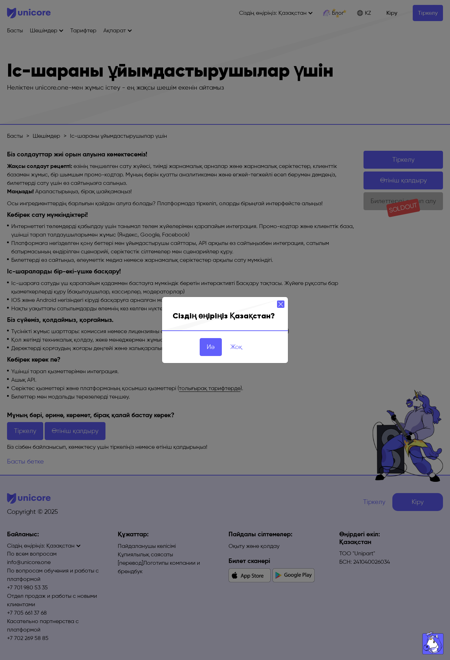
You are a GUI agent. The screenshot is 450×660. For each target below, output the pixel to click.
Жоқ (236, 347)
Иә (211, 347)
